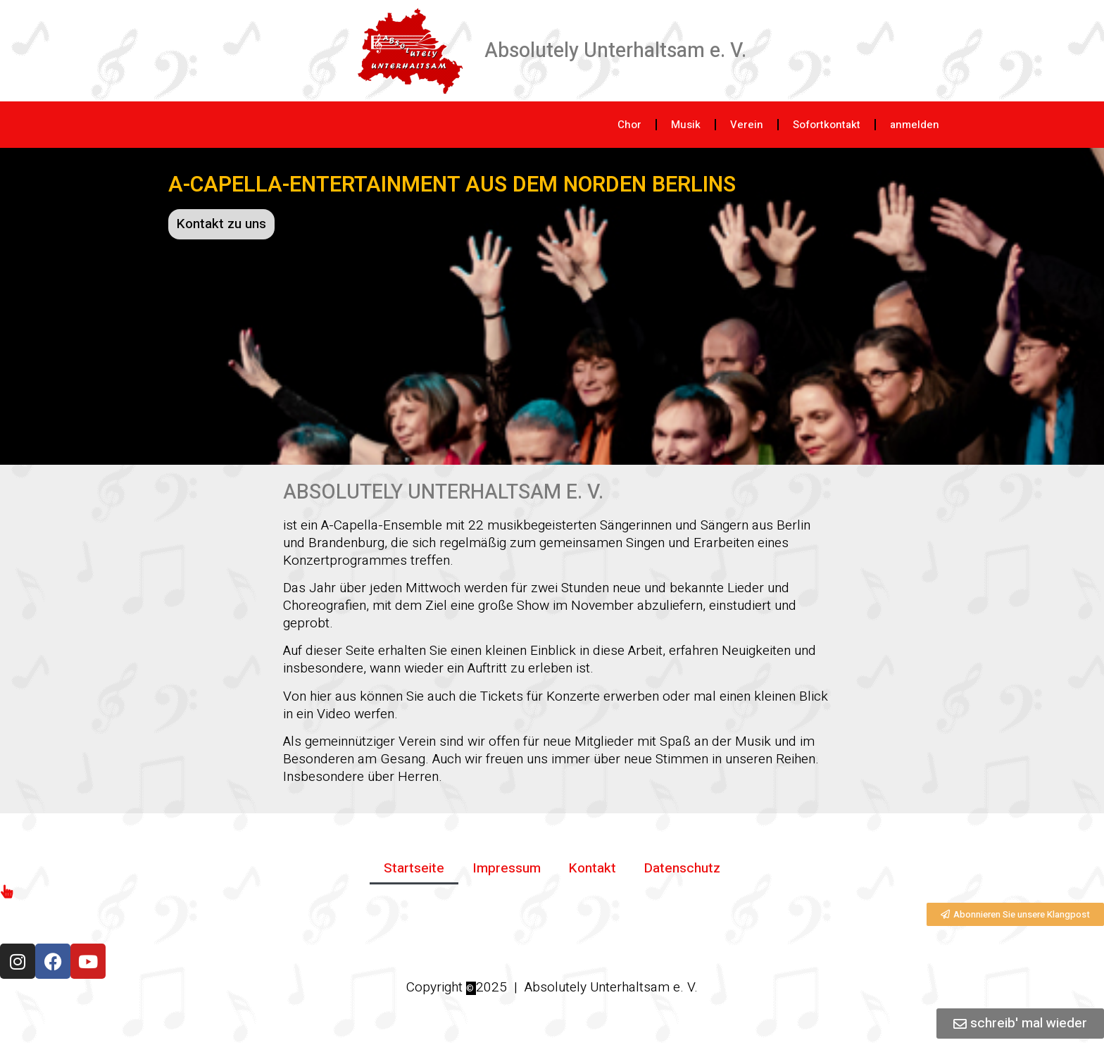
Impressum (506, 868)
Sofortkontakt (826, 124)
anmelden (914, 124)
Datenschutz (682, 868)
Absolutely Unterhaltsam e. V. (615, 50)
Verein (746, 124)
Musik (686, 124)
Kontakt (592, 868)
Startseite (414, 868)
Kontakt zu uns (221, 224)
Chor (629, 124)
